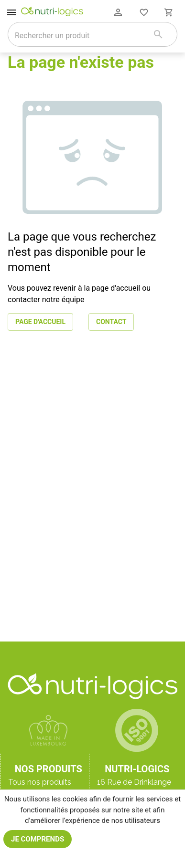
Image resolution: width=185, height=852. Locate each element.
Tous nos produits (39, 782)
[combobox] (80, 35)
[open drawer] (11, 12)
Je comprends (37, 839)
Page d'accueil (40, 322)
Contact (111, 322)
